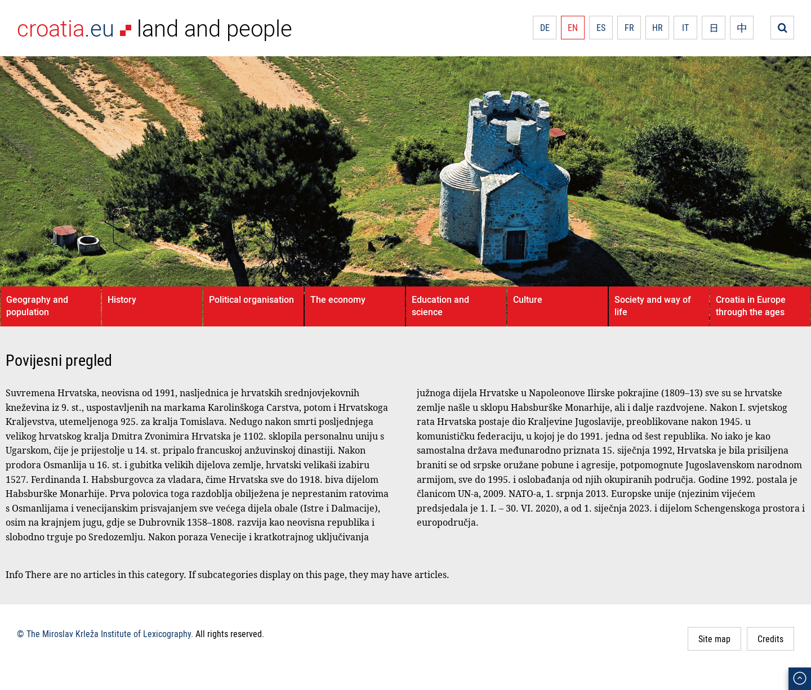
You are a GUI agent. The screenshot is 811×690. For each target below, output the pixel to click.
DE (545, 27)
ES (600, 27)
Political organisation (251, 299)
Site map (714, 639)
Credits (770, 639)
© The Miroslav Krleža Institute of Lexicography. (105, 634)
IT (685, 27)
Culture (527, 299)
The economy (338, 299)
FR (629, 27)
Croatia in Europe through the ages (751, 305)
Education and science (440, 305)
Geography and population (37, 305)
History (122, 299)
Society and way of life (652, 305)
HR (657, 27)
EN (573, 27)
